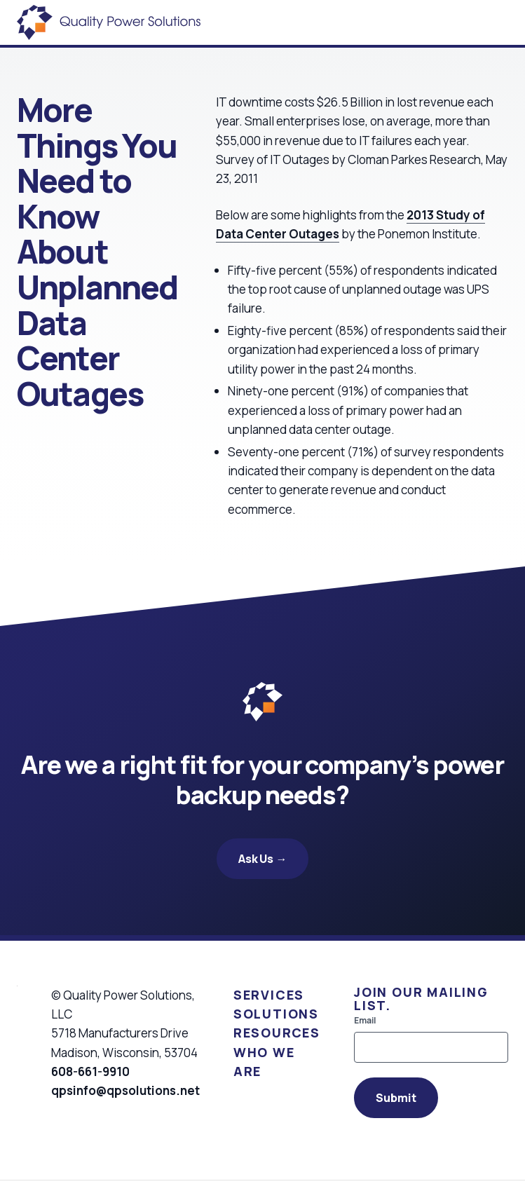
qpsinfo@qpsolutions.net (125, 1090)
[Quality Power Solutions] (108, 22)
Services (268, 994)
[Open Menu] (508, 22)
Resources (276, 1032)
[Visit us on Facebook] (58, 1124)
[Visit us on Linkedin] (78, 1124)
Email (365, 1021)
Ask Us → (262, 858)
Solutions (276, 1013)
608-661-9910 (90, 1071)
